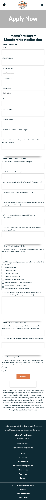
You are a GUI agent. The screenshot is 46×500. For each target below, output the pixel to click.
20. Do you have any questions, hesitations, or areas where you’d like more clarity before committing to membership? (21, 327)
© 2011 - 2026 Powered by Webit (23, 485)
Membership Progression (23, 466)
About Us (23, 458)
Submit (23, 376)
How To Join (23, 470)
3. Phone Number (7, 68)
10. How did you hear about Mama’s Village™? (17, 162)
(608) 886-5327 (23, 443)
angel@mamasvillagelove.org (23, 447)
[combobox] (23, 93)
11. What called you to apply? (12, 172)
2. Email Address (7, 58)
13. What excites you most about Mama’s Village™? (19, 192)
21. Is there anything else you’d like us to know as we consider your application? (22, 339)
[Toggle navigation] (42, 5)
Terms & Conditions (23, 493)
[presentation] (23, 384)
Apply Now (23, 474)
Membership (23, 462)
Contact (23, 478)
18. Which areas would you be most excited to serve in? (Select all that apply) (23, 263)
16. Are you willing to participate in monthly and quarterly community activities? (21, 229)
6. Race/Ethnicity (7, 109)
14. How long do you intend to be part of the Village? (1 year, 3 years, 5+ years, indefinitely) (23, 204)
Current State (6, 89)
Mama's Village (22, 5)
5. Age (4, 99)
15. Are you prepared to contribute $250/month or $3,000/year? (19, 216)
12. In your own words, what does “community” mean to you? (22, 182)
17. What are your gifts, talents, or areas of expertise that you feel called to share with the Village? (23, 250)
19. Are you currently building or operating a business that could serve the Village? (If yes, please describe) (21, 294)
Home (23, 453)
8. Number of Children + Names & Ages (15, 130)
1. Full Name (6, 48)
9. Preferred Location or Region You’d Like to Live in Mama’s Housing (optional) (22, 141)
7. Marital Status (7, 119)
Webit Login (23, 497)
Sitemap (23, 489)
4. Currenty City (7, 78)
